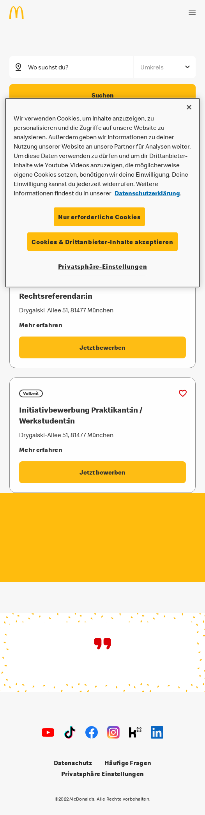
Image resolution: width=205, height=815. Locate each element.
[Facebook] (91, 732)
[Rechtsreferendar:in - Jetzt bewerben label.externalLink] (102, 347)
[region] (102, 192)
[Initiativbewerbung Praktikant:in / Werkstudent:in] (102, 415)
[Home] (19, 11)
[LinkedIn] (157, 732)
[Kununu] (135, 732)
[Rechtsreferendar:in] (102, 296)
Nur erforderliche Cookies (99, 216)
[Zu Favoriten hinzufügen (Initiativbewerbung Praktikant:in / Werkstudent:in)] (183, 393)
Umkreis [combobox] (152, 67)
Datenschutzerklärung (147, 193)
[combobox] (81, 66)
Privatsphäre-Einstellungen (102, 266)
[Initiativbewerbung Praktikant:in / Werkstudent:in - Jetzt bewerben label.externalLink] (102, 472)
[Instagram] (113, 732)
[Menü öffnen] (192, 12)
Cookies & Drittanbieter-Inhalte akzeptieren (102, 242)
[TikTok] (70, 732)
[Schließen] (189, 106)
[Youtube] (48, 732)
